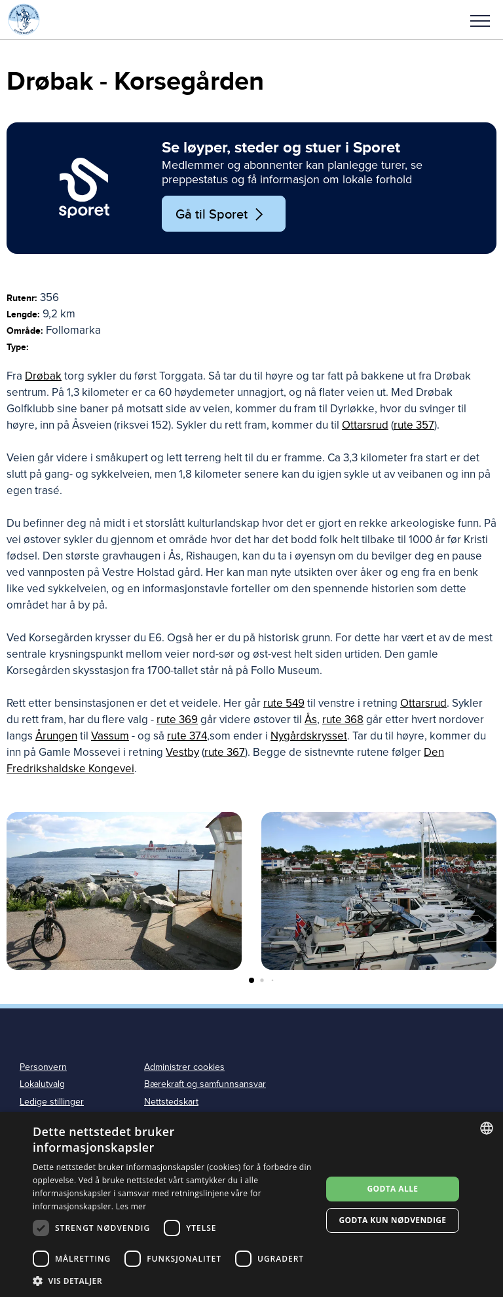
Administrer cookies (184, 1067)
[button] (480, 19)
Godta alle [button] (392, 1188)
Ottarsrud (365, 425)
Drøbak (43, 376)
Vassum (110, 736)
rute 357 (414, 425)
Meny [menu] (480, 21)
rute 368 (342, 719)
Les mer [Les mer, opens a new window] (131, 1206)
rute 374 (187, 736)
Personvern (43, 1067)
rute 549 (284, 703)
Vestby (182, 752)
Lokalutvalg (42, 1084)
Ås (311, 719)
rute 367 (224, 752)
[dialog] (251, 1204)
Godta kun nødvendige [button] (392, 1220)
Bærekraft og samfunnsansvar (205, 1084)
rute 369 (177, 719)
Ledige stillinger (52, 1101)
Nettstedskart (171, 1101)
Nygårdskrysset (308, 736)
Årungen (56, 736)
